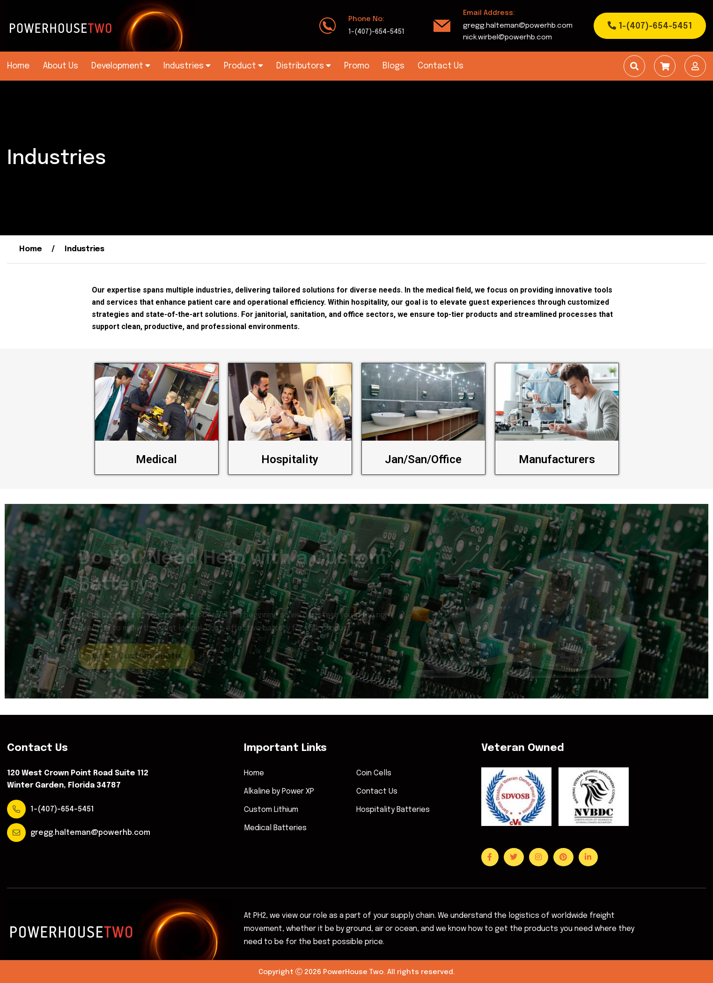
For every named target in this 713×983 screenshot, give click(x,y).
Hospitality (289, 459)
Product (243, 65)
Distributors (303, 65)
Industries (187, 65)
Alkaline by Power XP (279, 791)
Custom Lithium (271, 810)
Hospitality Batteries (393, 810)
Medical (156, 459)
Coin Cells (373, 773)
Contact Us (440, 66)
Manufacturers (557, 459)
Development (120, 65)
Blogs (393, 66)
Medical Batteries (275, 828)
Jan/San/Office (423, 459)
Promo (356, 66)
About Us (60, 66)
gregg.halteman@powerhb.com (518, 26)
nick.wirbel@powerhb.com (507, 37)
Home (18, 66)
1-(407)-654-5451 (376, 32)
